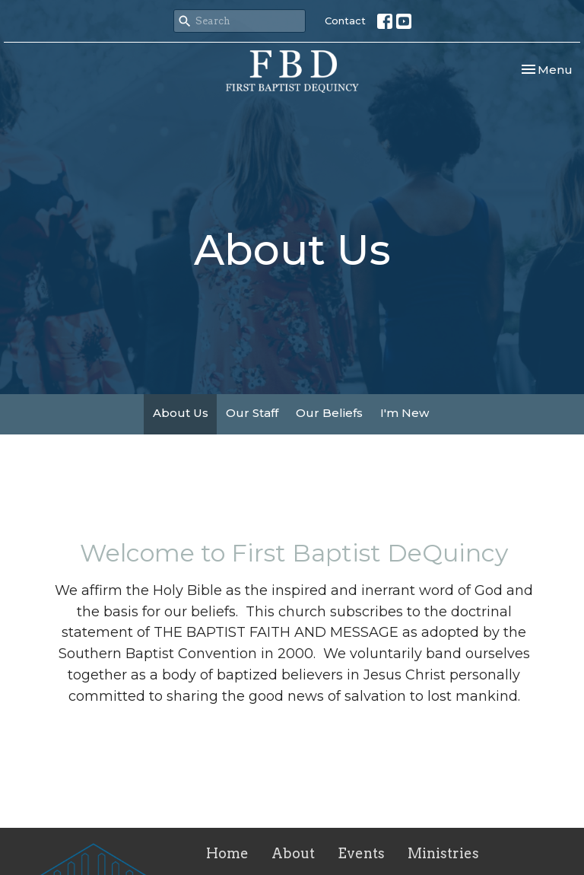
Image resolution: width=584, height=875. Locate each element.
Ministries (443, 853)
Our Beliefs (329, 413)
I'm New (404, 413)
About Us (180, 413)
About (293, 853)
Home (227, 853)
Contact (345, 20)
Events (361, 853)
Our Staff (252, 413)
